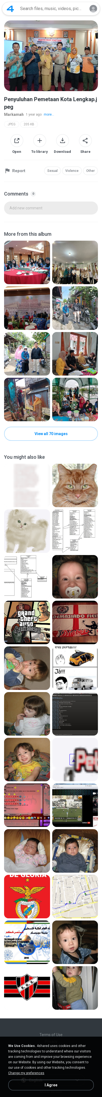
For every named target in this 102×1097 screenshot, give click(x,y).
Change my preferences (26, 1073)
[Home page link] (10, 9)
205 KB (29, 124)
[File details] (27, 262)
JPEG (12, 124)
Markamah (14, 114)
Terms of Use (51, 1035)
